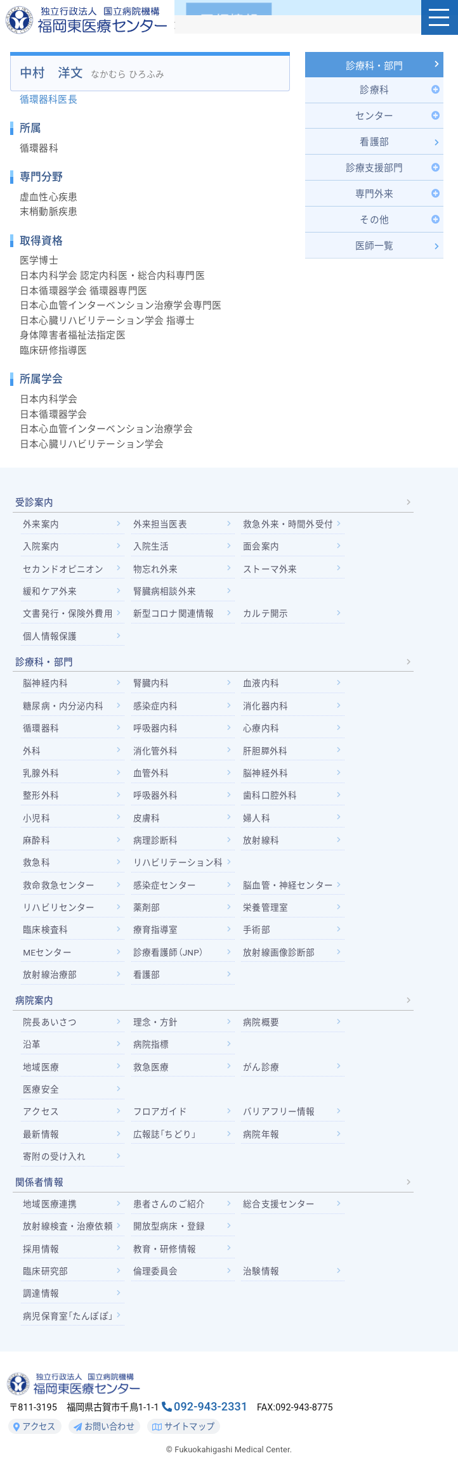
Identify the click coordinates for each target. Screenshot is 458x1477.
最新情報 (41, 1134)
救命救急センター (59, 885)
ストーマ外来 (270, 569)
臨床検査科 (45, 929)
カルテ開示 (265, 613)
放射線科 (261, 840)
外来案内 (41, 524)
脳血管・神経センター (287, 885)
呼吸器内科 (155, 728)
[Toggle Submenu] (374, 90)
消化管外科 (155, 751)
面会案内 (261, 546)
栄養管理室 (265, 907)
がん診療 (261, 1067)
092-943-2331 (210, 1406)
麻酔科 (36, 840)
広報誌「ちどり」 (164, 1134)
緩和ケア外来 (50, 591)
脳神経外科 (265, 773)
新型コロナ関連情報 (173, 613)
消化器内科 (265, 706)
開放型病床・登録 (169, 1226)
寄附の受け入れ (54, 1156)
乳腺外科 (41, 773)
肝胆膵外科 (265, 751)
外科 (32, 751)
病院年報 (261, 1134)
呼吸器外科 (155, 795)
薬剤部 (146, 907)
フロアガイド (160, 1111)
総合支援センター (279, 1204)
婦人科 (256, 818)
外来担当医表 (160, 524)
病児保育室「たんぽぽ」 (68, 1316)
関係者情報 (39, 1182)
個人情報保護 (50, 636)
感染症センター (164, 885)
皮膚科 (146, 818)
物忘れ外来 (155, 569)
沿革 (32, 1044)
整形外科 (41, 795)
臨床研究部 (45, 1271)
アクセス (41, 1111)
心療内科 (261, 728)
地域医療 (41, 1067)
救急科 (36, 862)
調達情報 (41, 1293)
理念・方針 (155, 1022)
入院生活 (151, 546)
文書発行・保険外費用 (67, 613)
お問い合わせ (104, 1427)
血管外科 (151, 773)
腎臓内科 (151, 683)
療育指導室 (155, 929)
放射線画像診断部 (279, 952)
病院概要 (261, 1022)
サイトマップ (183, 1427)
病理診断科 (155, 840)
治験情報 (261, 1271)
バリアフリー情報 (279, 1111)
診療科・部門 (374, 66)
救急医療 (151, 1067)
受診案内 (34, 502)
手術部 (256, 929)
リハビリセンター (59, 907)
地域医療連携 (50, 1204)
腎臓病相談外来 (164, 591)
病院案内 (34, 1000)
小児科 (36, 818)
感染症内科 (155, 706)
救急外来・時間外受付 (287, 524)
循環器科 (41, 728)
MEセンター (47, 952)
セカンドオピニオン (63, 569)
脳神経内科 (45, 683)
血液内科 (261, 683)
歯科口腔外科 (270, 795)
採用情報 (41, 1249)
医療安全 (41, 1089)
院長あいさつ (50, 1022)
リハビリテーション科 (178, 862)
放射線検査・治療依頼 (67, 1226)
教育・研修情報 (164, 1249)
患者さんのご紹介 (169, 1204)
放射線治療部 (50, 974)
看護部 (146, 974)
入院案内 (41, 546)
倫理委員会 (155, 1271)
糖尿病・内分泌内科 (63, 706)
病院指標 (151, 1044)
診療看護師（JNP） (168, 952)
